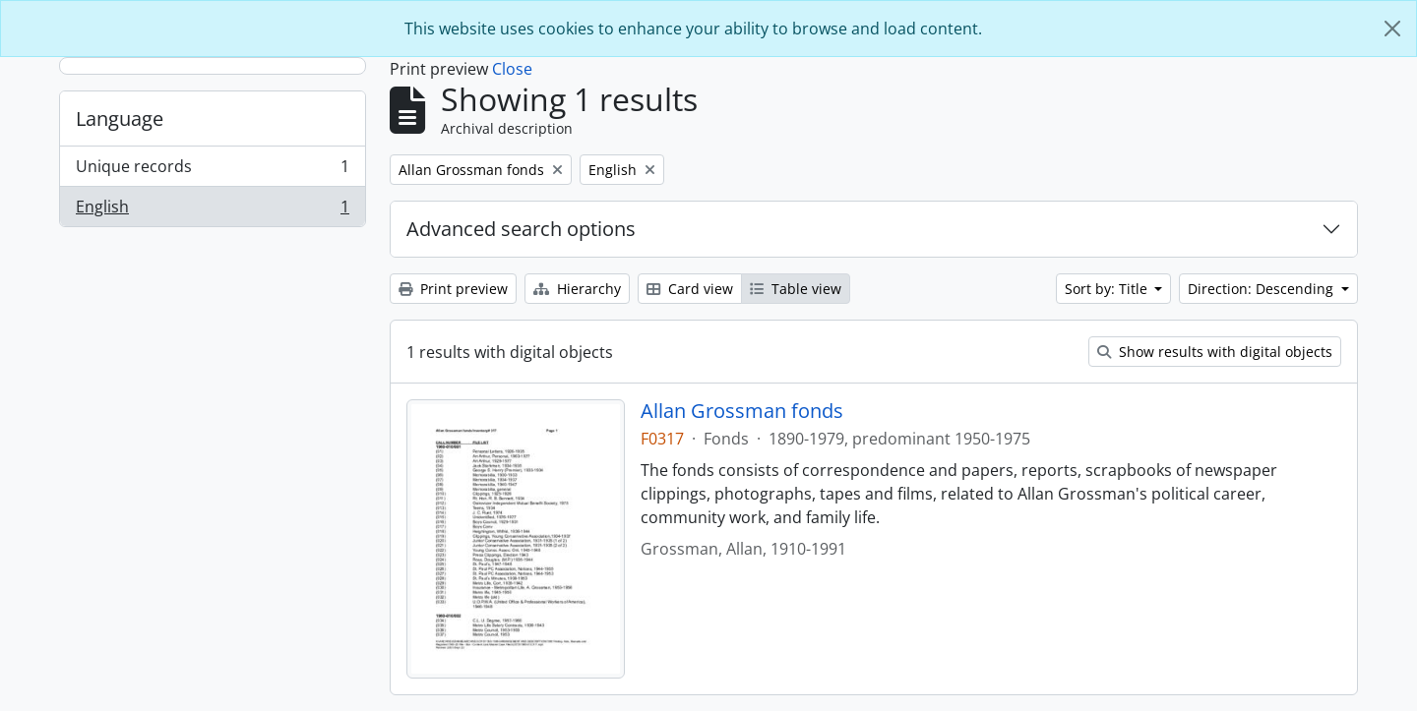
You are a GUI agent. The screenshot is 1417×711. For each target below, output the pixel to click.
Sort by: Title (1108, 288)
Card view (690, 288)
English (212, 210)
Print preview (453, 288)
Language (119, 118)
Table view (795, 288)
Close (512, 69)
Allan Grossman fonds (742, 411)
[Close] (1392, 28)
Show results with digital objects (1214, 351)
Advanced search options (521, 228)
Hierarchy (577, 288)
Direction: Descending (1262, 288)
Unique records (212, 170)
